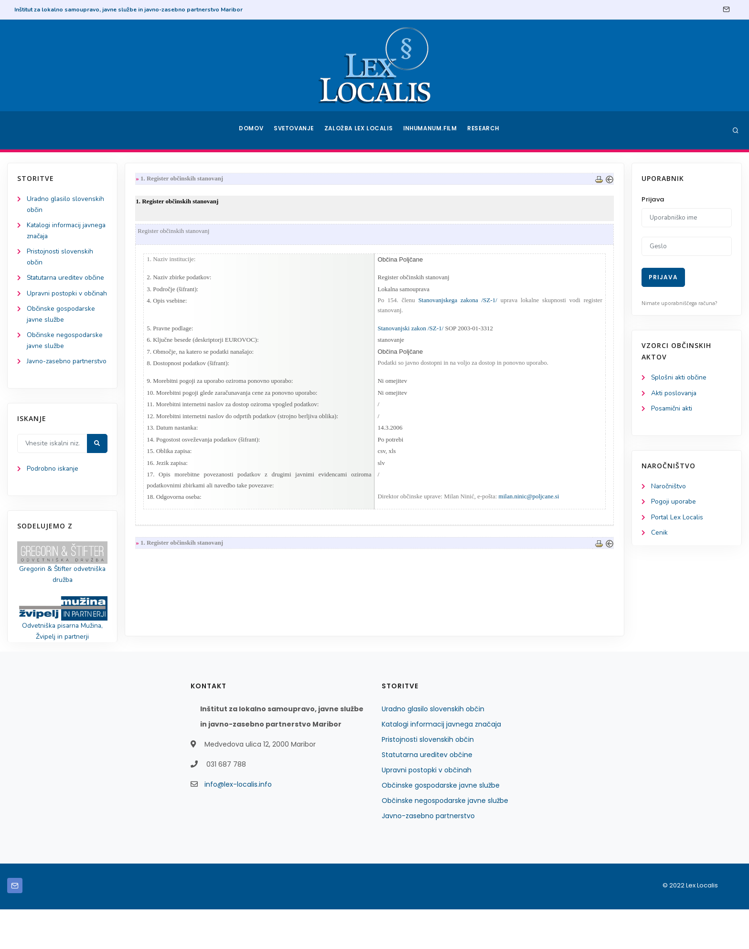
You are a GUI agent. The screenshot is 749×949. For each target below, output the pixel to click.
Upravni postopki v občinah (426, 809)
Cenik (659, 534)
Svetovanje (295, 130)
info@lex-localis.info (238, 824)
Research (485, 130)
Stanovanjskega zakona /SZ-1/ (456, 302)
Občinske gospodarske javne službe (441, 825)
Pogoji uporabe (673, 503)
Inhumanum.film (431, 130)
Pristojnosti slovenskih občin (428, 779)
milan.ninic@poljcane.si (529, 502)
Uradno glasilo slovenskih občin (433, 748)
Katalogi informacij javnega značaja (441, 764)
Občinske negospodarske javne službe (445, 840)
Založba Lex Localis (360, 130)
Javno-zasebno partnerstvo (428, 855)
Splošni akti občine (679, 377)
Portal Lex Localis (678, 519)
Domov (250, 130)
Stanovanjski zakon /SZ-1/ (410, 330)
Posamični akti (672, 409)
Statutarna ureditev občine (427, 794)
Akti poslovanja (674, 393)
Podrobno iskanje (53, 506)
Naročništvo (669, 487)
